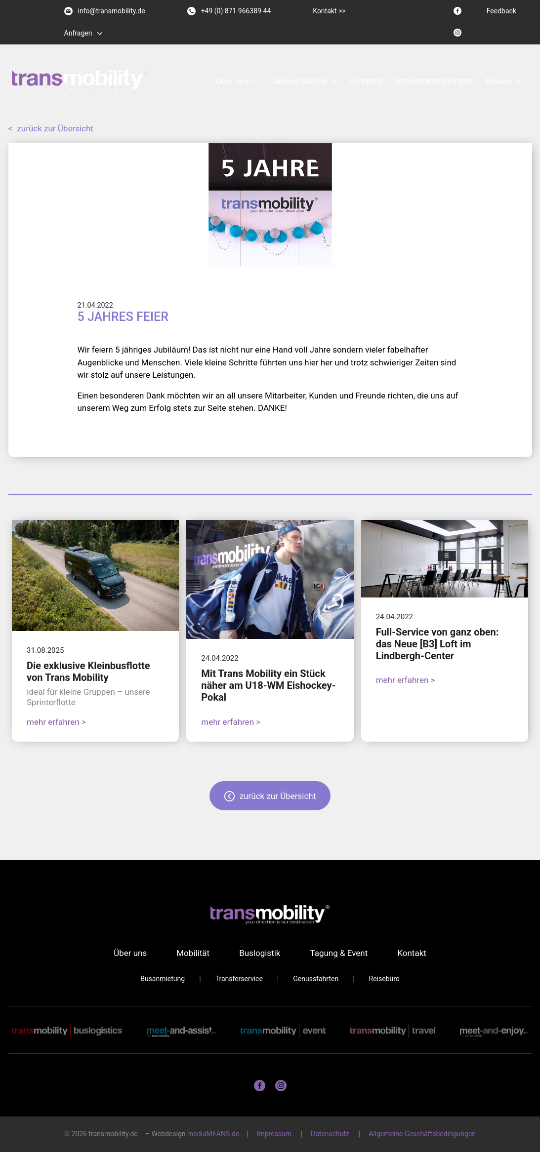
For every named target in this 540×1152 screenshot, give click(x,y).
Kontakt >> (329, 11)
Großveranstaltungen (434, 80)
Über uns (232, 81)
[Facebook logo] (457, 11)
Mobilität (192, 953)
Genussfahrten (315, 979)
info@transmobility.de (104, 11)
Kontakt (411, 953)
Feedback (501, 11)
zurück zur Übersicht (50, 128)
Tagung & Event (339, 953)
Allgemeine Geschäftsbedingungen (422, 1134)
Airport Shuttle (300, 81)
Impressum (274, 1134)
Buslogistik (259, 953)
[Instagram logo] (457, 33)
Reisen (498, 81)
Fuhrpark (366, 80)
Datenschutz (330, 1134)
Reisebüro (384, 979)
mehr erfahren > (56, 722)
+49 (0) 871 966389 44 (229, 11)
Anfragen (78, 33)
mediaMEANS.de (213, 1134)
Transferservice (239, 979)
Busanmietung (162, 979)
